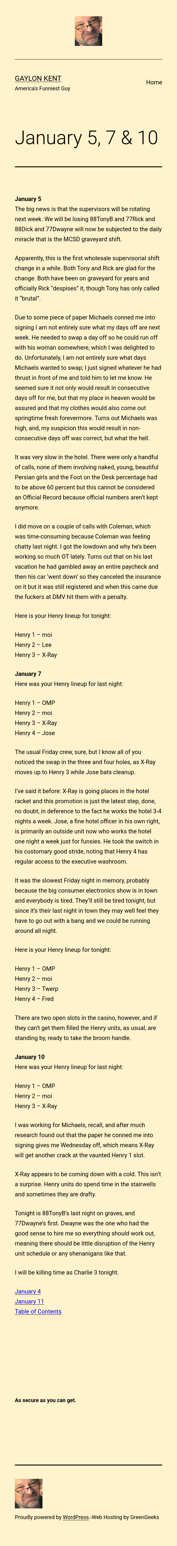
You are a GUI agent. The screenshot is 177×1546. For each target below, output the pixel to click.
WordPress (76, 1517)
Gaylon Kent (38, 78)
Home (154, 82)
